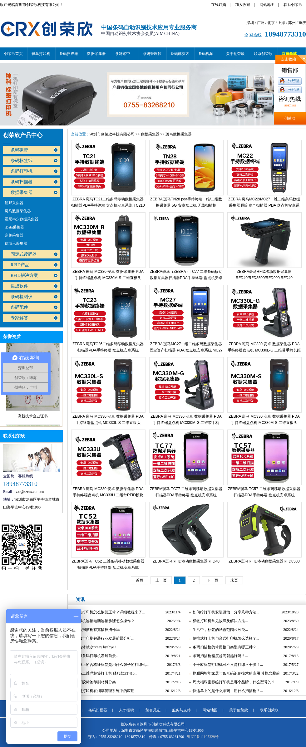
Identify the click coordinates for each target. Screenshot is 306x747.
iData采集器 (14, 227)
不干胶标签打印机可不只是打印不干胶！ (226, 664)
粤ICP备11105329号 (203, 737)
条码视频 (205, 54)
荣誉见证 (153, 710)
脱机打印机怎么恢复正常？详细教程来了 (108, 612)
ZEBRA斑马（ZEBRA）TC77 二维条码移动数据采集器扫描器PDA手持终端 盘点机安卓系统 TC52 (186, 277)
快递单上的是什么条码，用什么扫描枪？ (226, 691)
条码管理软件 (152, 56)
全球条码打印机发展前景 (95, 656)
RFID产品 (20, 265)
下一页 (212, 580)
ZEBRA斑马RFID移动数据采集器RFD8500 (264, 561)
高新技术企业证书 (33, 419)
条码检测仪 (21, 296)
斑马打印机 (41, 54)
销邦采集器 (14, 203)
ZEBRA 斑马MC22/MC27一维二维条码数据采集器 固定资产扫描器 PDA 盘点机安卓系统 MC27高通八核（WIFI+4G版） (264, 205)
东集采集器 (14, 235)
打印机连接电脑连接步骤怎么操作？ (105, 621)
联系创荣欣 (293, 4)
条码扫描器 (68, 54)
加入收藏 (242, 4)
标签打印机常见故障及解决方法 (219, 621)
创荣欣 (289, 118)
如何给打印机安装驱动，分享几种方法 (224, 612)
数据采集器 (96, 54)
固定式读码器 (24, 254)
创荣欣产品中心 (22, 135)
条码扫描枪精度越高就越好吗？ (219, 656)
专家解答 (19, 318)
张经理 (293, 81)
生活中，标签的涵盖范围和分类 (219, 629)
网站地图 (266, 4)
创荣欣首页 (13, 54)
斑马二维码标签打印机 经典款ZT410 (105, 673)
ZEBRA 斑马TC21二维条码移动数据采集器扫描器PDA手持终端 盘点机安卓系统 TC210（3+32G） (108, 205)
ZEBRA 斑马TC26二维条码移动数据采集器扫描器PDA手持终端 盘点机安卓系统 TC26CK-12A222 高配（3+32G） (108, 350)
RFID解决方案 (24, 275)
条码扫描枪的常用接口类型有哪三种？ (224, 647)
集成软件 (19, 286)
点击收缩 (288, 59)
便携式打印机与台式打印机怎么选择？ (224, 638)
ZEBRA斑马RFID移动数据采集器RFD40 (186, 561)
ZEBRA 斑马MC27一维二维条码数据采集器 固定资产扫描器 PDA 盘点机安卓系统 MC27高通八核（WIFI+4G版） (186, 350)
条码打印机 (21, 171)
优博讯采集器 (16, 243)
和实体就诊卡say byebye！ (96, 647)
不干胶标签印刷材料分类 (95, 682)
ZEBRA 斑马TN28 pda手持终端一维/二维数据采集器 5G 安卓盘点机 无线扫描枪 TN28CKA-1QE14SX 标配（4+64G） (186, 205)
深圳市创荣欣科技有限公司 (112, 134)
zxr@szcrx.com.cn (30, 491)
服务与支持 (181, 710)
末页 (234, 580)
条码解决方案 (179, 56)
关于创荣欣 (235, 54)
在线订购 (218, 4)
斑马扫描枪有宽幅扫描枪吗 (97, 629)
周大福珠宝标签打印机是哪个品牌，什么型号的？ (234, 682)
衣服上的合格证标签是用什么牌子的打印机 (110, 664)
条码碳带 (122, 54)
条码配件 (19, 307)
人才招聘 (126, 710)
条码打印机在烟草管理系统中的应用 (105, 691)
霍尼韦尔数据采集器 (21, 219)
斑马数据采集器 (18, 211)
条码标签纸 (21, 160)
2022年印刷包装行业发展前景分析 (103, 638)
